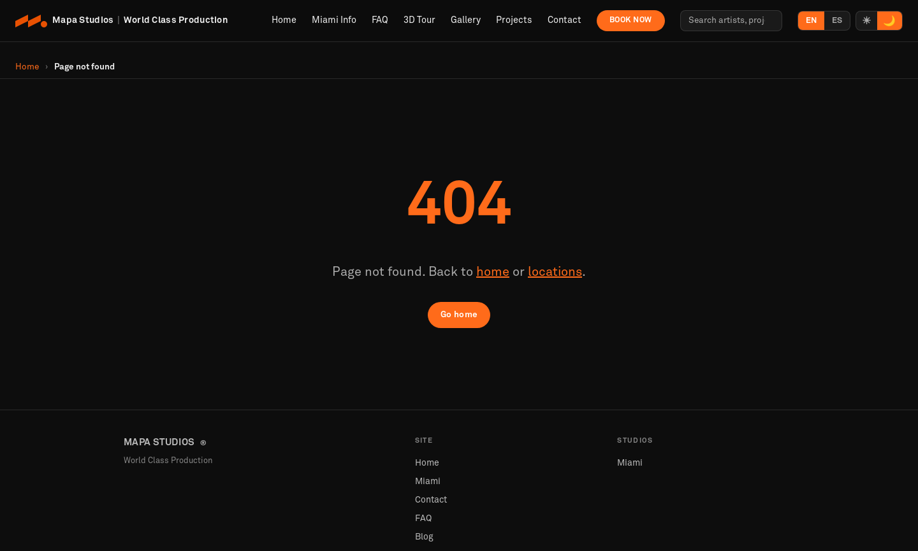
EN (811, 21)
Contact (564, 20)
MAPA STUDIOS (165, 443)
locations (555, 272)
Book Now (630, 20)
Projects (514, 20)
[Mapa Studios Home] (121, 21)
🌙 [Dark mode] (889, 21)
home (492, 272)
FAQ (380, 20)
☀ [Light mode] (866, 21)
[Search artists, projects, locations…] (731, 20)
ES (837, 21)
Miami (428, 481)
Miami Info (334, 20)
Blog (424, 537)
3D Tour (419, 20)
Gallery (466, 20)
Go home (459, 314)
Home (284, 20)
